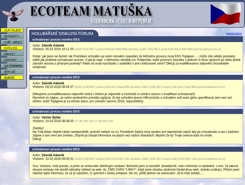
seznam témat (234, 33)
